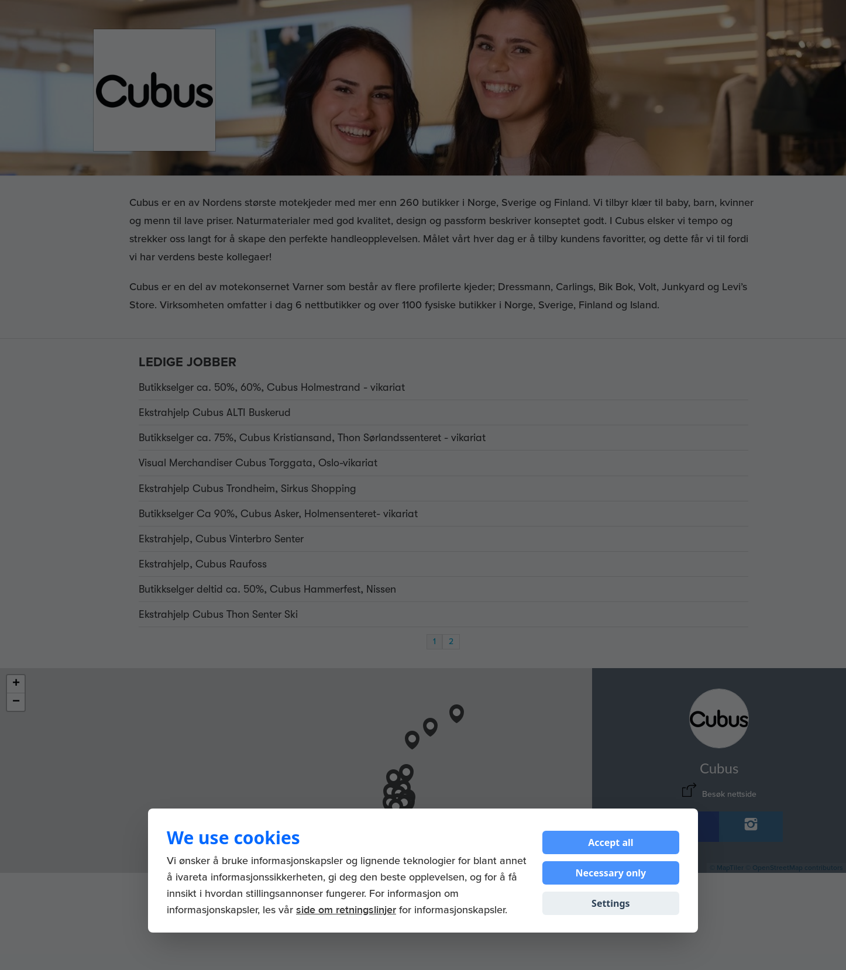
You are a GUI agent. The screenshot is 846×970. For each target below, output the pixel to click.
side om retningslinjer (346, 910)
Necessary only (610, 872)
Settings (610, 903)
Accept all (610, 842)
